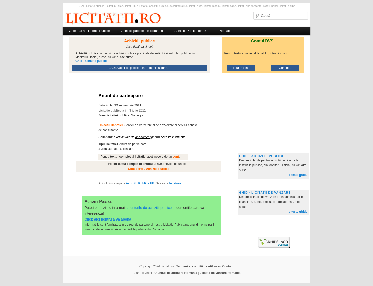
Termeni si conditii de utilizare (198, 266)
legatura (175, 183)
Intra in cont (241, 68)
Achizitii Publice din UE (191, 31)
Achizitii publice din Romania (142, 31)
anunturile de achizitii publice (149, 208)
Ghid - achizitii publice (261, 156)
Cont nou (285, 68)
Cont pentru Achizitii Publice (148, 169)
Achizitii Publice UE (140, 183)
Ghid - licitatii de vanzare (265, 192)
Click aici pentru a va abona (108, 219)
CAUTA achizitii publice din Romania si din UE (139, 68)
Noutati (224, 31)
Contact (228, 266)
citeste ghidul (298, 175)
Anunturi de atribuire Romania (175, 273)
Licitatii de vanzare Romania (220, 273)
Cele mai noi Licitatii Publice (89, 31)
